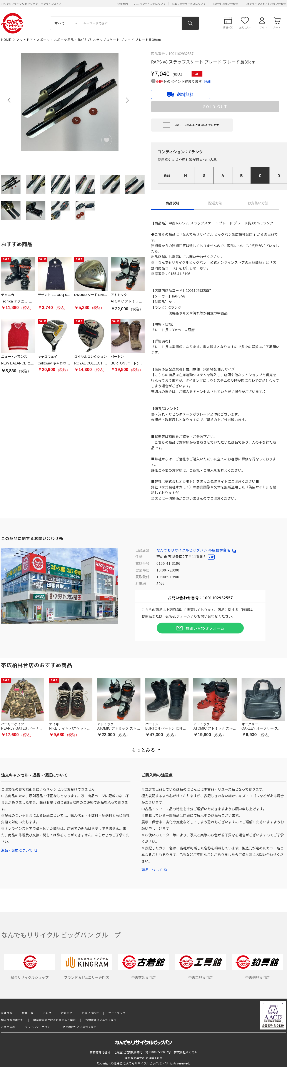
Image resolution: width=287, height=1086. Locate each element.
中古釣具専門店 (257, 967)
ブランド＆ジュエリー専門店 (86, 967)
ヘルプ (47, 1013)
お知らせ (66, 1013)
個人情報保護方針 (12, 1020)
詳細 (207, 81)
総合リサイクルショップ (29, 967)
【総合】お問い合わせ (225, 3)
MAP (211, 557)
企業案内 (122, 3)
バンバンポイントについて (150, 3)
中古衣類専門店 (143, 967)
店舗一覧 (27, 1013)
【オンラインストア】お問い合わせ (265, 3)
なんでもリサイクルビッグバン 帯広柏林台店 (196, 550)
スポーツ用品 (64, 39)
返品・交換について (19, 848)
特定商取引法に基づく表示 (80, 1027)
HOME (6, 39)
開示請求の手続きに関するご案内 (54, 1020)
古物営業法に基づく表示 (101, 1020)
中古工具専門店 (200, 967)
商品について (154, 867)
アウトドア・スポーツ (33, 39)
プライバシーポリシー (39, 1027)
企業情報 (6, 1013)
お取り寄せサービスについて (189, 3)
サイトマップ (116, 1013)
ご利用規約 (8, 1027)
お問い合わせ (90, 1013)
